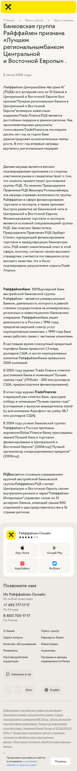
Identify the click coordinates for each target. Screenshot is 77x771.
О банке (9, 631)
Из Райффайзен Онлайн (24, 594)
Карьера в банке (52, 637)
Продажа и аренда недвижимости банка (55, 659)
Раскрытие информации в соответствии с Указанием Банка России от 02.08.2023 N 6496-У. (37, 728)
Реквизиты (10, 650)
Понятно (60, 761)
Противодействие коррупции (15, 659)
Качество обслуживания (19, 644)
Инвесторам (49, 644)
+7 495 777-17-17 (16, 605)
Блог (29, 690)
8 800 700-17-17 (16, 615)
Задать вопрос (13, 637)
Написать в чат (18, 674)
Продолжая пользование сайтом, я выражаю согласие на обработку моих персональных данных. (34, 737)
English (52, 690)
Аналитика (48, 650)
